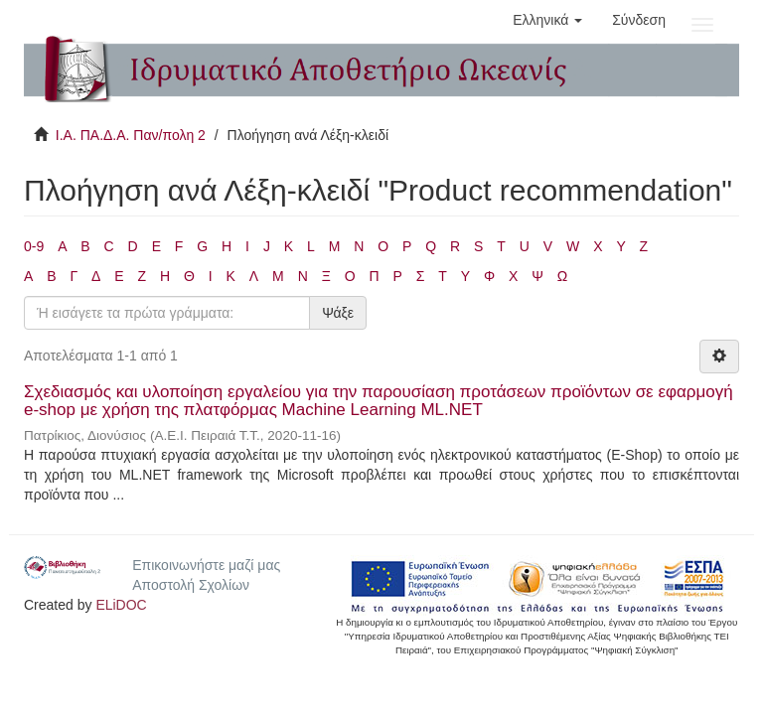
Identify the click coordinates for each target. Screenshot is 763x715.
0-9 (34, 246)
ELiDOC (120, 605)
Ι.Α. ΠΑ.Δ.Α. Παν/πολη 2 (131, 135)
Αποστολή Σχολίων (190, 585)
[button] (547, 20)
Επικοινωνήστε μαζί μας (206, 565)
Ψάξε (338, 313)
